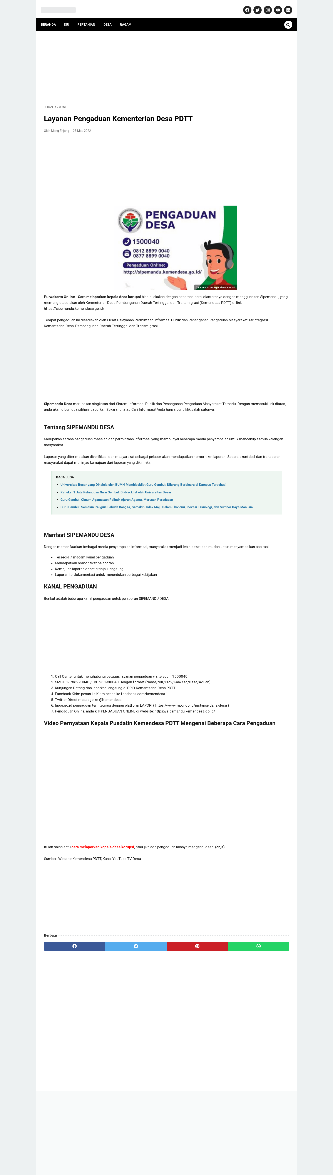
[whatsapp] (187, 1013)
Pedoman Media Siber (142, 1158)
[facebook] (64, 1013)
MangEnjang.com (173, 1168)
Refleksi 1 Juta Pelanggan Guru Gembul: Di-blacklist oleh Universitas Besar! (116, 516)
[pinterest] (146, 1013)
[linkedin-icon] (284, 5)
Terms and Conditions (224, 1158)
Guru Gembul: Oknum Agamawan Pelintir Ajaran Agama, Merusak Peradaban (116, 524)
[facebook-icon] (243, 5)
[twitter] (105, 1013)
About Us (100, 1158)
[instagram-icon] (264, 5)
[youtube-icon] (274, 5)
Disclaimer (195, 1158)
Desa (111, 17)
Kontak (117, 1158)
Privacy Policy (173, 1158)
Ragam (128, 17)
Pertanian (89, 17)
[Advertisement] (126, 62)
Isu (69, 17)
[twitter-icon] (254, 5)
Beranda (51, 17)
